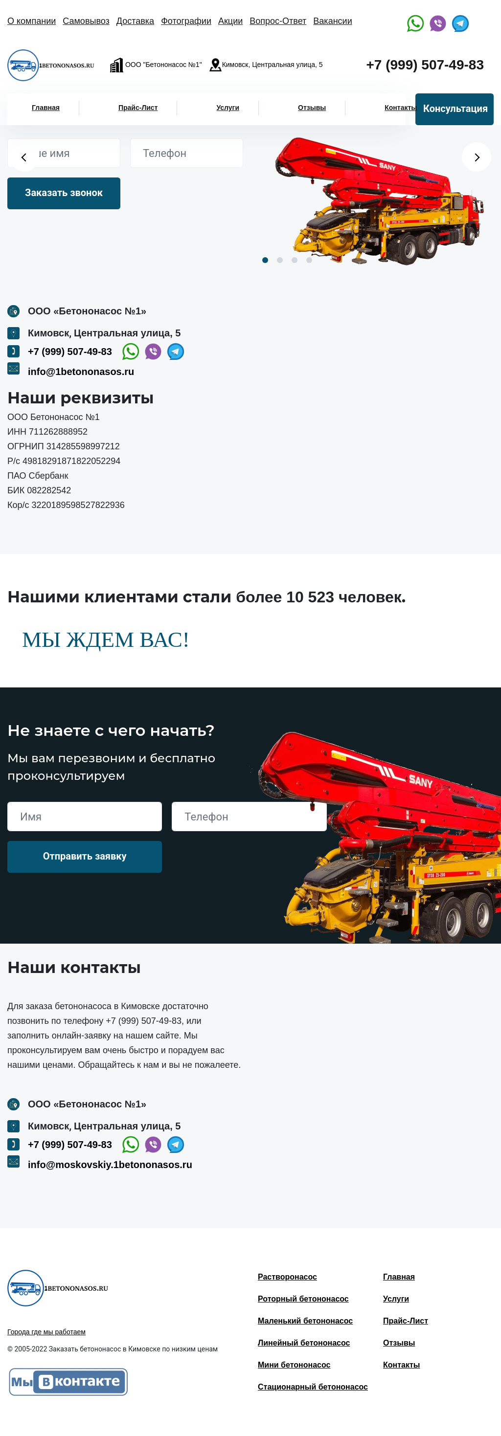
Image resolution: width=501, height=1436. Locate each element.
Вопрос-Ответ (278, 21)
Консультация (455, 108)
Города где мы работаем (46, 1332)
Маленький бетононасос (305, 1321)
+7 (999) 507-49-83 (425, 64)
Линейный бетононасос (304, 1343)
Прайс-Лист (138, 107)
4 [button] (309, 260)
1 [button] (265, 260)
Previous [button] (24, 157)
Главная (46, 107)
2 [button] (280, 260)
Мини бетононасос (294, 1365)
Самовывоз (86, 21)
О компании (31, 21)
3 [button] (294, 260)
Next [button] (476, 157)
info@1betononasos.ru (81, 371)
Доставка (135, 21)
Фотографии (186, 21)
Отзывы (312, 107)
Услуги (227, 107)
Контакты (401, 107)
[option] (376, 194)
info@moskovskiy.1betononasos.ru (110, 1164)
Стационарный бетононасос (313, 1387)
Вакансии (332, 21)
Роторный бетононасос (303, 1299)
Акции (230, 21)
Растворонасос (287, 1277)
